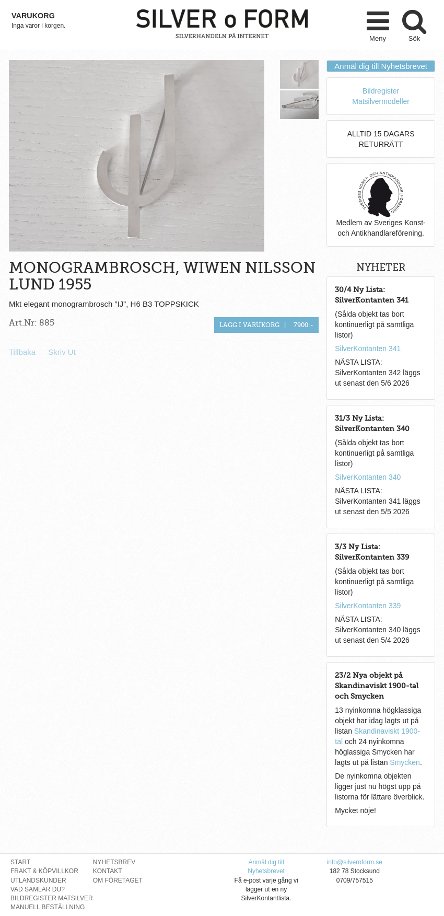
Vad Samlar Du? (37, 889)
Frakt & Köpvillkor (44, 871)
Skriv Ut (62, 351)
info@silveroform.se (354, 862)
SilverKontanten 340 (368, 477)
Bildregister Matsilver (51, 898)
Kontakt (107, 871)
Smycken (405, 762)
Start (20, 862)
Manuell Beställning (47, 907)
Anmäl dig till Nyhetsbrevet (380, 66)
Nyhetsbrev (114, 862)
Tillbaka (22, 351)
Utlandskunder (38, 880)
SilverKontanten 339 (368, 605)
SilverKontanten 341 (368, 348)
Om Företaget (118, 880)
